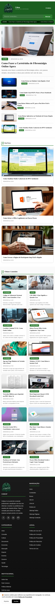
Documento (7, 325)
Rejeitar (6, 601)
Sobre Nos (5, 579)
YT (18, 518)
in (13, 518)
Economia (7, 292)
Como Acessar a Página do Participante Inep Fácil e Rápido (22, 257)
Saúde (5, 59)
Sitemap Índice (33, 510)
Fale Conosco (6, 583)
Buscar (47, 16)
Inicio (31, 489)
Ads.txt (31, 500)
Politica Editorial (6, 586)
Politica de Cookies (35, 545)
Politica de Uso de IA (35, 531)
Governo (22, 95)
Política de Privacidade (25, 597)
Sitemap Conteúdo (34, 517)
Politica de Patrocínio (35, 541)
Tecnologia (24, 83)
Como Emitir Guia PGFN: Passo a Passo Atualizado (35, 92)
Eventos (4, 555)
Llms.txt (31, 503)
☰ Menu (48, 8)
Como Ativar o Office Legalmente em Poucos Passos (20, 218)
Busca (31, 496)
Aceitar (16, 601)
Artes (3, 531)
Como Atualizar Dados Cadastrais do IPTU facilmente (35, 127)
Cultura (6, 391)
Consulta (4, 534)
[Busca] (23, 17)
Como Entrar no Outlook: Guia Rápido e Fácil (35, 81)
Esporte (4, 552)
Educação (4, 548)
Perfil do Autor (6, 590)
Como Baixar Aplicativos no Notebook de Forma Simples (35, 116)
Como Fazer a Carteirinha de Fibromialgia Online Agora (23, 21)
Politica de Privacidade (36, 538)
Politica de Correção (35, 534)
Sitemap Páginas (34, 514)
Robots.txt (32, 507)
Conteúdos (32, 492)
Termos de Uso (33, 548)
